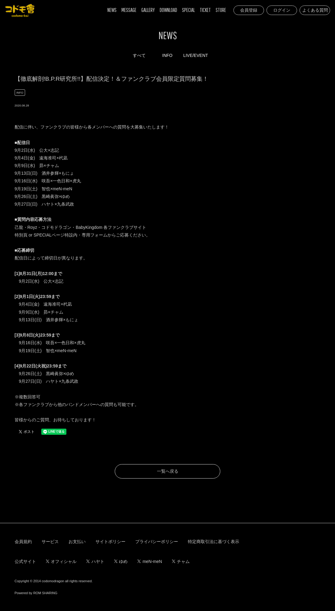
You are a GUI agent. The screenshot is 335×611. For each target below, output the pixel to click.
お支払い (77, 541)
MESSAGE (128, 10)
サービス (50, 541)
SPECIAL (188, 10)
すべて (139, 55)
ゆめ (121, 561)
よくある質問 (315, 10)
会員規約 (23, 541)
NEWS (112, 10)
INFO (167, 55)
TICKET (205, 10)
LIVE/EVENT (195, 55)
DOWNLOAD (168, 10)
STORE (221, 10)
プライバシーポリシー (156, 541)
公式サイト (25, 561)
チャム (181, 561)
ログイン (281, 10)
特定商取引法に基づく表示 (213, 541)
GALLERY (148, 10)
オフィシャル (61, 561)
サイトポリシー (110, 541)
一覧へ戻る (167, 471)
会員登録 (248, 10)
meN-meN (149, 561)
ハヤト (95, 561)
